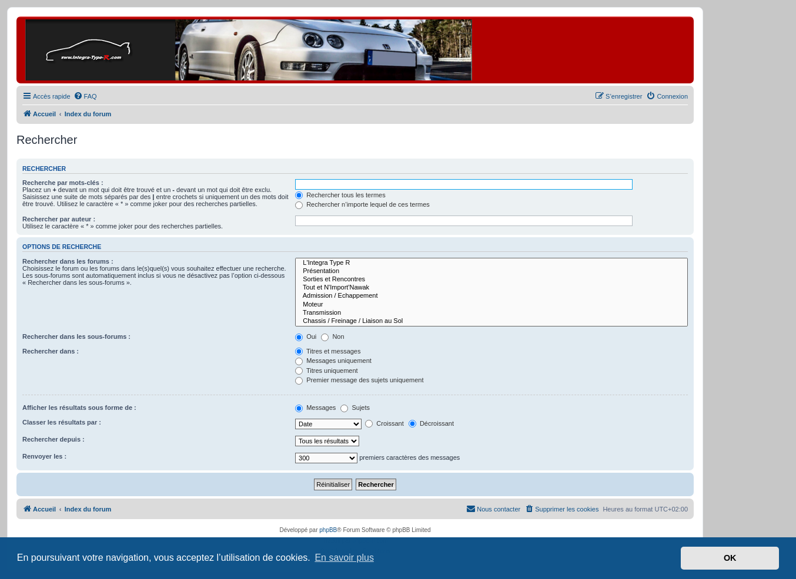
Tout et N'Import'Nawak (491, 288)
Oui (305, 336)
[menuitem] (85, 96)
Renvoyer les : (44, 456)
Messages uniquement (333, 360)
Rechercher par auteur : (58, 219)
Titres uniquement (326, 370)
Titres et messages (327, 351)
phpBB (328, 530)
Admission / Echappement (491, 296)
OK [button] (730, 558)
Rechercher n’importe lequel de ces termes (362, 204)
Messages (315, 407)
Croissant (384, 423)
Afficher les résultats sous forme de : (79, 407)
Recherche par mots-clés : (62, 182)
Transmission (491, 313)
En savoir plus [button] (344, 558)
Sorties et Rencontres (491, 279)
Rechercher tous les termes (340, 194)
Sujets (355, 407)
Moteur (491, 305)
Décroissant (431, 423)
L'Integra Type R (491, 263)
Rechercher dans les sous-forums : (76, 336)
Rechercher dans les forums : (67, 261)
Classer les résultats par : (61, 422)
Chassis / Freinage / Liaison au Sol (491, 321)
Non (332, 336)
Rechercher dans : (50, 351)
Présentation (491, 271)
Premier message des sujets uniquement (359, 379)
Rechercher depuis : (53, 439)
